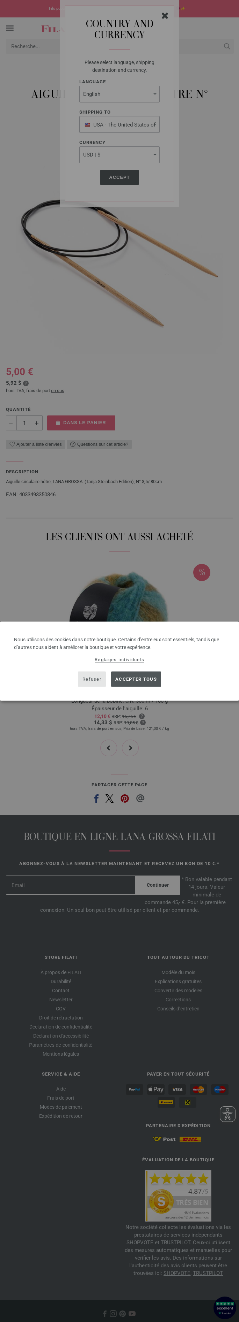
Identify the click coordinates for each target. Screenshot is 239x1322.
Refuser (91, 679)
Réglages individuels (119, 659)
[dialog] (119, 661)
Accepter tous (136, 679)
